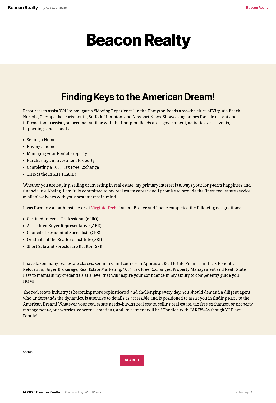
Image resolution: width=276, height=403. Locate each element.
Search (27, 352)
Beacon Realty (23, 7)
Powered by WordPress (83, 392)
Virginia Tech (104, 208)
